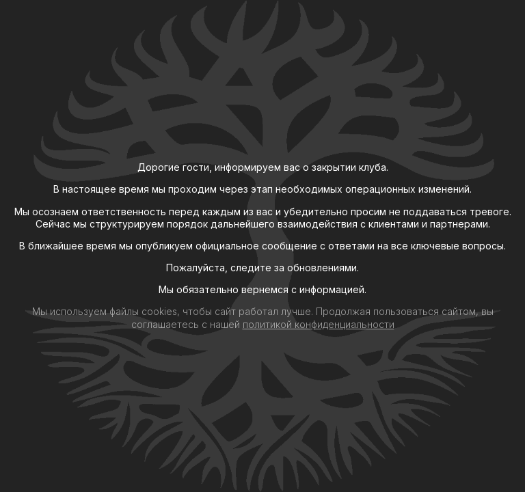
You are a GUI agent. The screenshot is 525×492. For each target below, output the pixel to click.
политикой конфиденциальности (318, 324)
